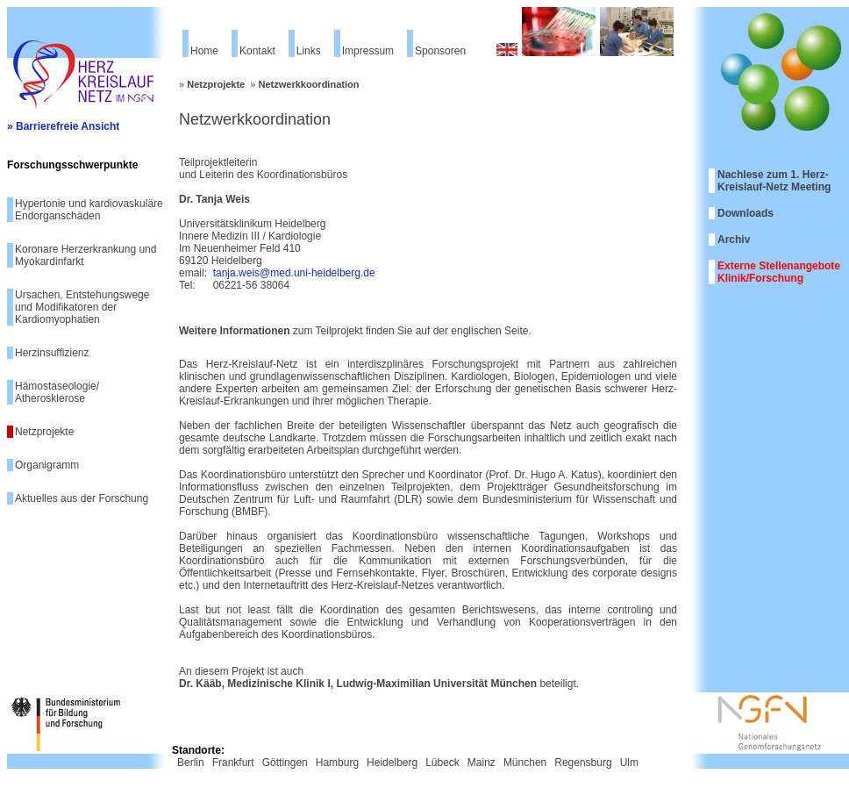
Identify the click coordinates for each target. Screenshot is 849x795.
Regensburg (582, 762)
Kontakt (257, 51)
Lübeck (442, 762)
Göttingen (285, 762)
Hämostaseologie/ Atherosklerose (57, 392)
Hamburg (337, 762)
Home (204, 51)
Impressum (368, 51)
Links (308, 51)
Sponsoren (440, 51)
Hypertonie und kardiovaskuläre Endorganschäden (89, 209)
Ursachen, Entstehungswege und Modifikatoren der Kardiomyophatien (82, 307)
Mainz (481, 762)
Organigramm (47, 465)
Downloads (745, 213)
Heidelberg (392, 762)
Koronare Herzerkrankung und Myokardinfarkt (85, 255)
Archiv (733, 239)
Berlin (190, 762)
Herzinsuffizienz (52, 353)
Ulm (629, 762)
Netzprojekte (44, 432)
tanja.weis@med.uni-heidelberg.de (294, 273)
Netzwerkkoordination (309, 84)
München (524, 762)
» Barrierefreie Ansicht (63, 126)
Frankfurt (233, 762)
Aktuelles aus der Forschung (81, 498)
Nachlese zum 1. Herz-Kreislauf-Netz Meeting (774, 180)
